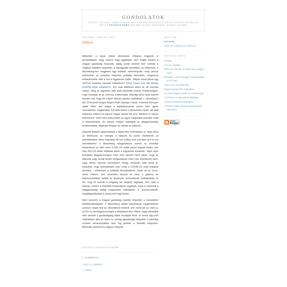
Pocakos (169, 42)
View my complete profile (180, 46)
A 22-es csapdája (172, 65)
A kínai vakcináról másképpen (178, 101)
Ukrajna (168, 60)
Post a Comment (93, 265)
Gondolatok (143, 17)
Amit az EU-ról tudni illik (176, 84)
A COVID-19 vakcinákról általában (181, 97)
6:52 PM (114, 248)
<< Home (87, 269)
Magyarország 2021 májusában (179, 89)
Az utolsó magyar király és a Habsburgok (184, 93)
